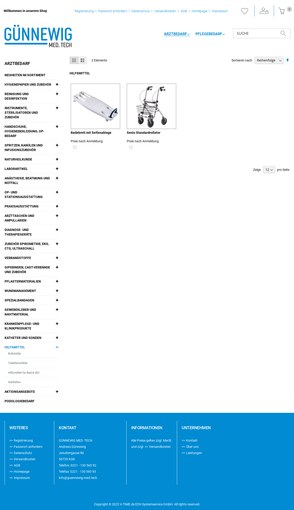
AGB (184, 11)
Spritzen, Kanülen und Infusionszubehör (24, 147)
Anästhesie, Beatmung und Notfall (27, 180)
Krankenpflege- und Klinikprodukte (22, 326)
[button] (75, 147)
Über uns (192, 447)
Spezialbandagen (19, 300)
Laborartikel (16, 169)
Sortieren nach (242, 60)
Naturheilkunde (18, 159)
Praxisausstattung (22, 206)
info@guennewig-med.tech (78, 478)
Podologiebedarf (19, 401)
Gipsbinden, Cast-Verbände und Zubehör (27, 269)
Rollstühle (14, 353)
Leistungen (194, 453)
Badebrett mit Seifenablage (91, 132)
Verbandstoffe (18, 258)
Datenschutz (141, 11)
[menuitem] (177, 34)
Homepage (199, 11)
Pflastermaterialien (23, 281)
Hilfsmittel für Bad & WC (24, 372)
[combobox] (262, 33)
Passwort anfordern (112, 11)
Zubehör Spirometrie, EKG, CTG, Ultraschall (27, 246)
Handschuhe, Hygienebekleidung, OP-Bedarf (24, 131)
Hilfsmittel (15, 347)
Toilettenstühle (17, 363)
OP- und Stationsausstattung (24, 194)
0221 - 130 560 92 (83, 465)
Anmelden (264, 11)
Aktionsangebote (20, 391)
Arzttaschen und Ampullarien (19, 218)
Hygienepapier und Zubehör (28, 84)
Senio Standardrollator (143, 132)
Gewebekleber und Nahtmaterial (20, 312)
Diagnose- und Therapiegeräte (18, 232)
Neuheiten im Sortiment (25, 75)
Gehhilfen (14, 382)
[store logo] (37, 36)
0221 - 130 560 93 (83, 471)
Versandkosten (165, 11)
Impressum (220, 11)
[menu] (194, 34)
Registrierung (84, 11)
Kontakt (192, 440)
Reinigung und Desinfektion (17, 96)
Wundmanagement (20, 291)
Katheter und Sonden (23, 338)
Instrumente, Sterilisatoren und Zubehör (21, 112)
